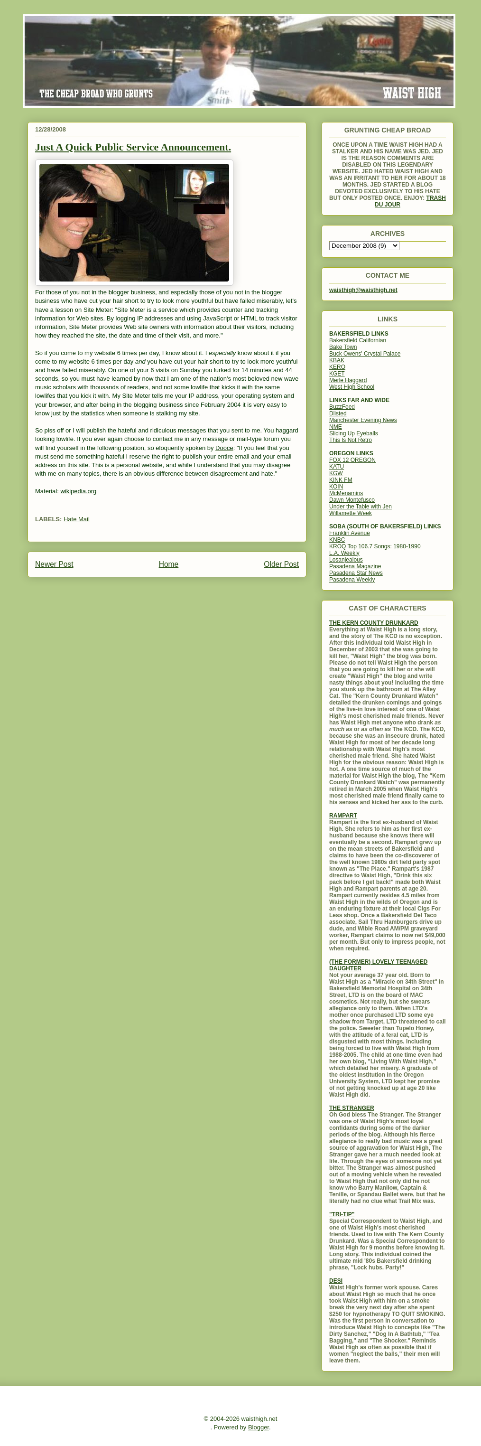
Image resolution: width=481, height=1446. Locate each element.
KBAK (336, 360)
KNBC (337, 539)
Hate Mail (77, 519)
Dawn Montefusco (352, 500)
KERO (337, 367)
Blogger (258, 1427)
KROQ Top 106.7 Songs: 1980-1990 (375, 546)
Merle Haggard (348, 380)
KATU (336, 466)
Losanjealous (346, 559)
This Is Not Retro (350, 440)
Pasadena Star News (356, 573)
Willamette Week (350, 513)
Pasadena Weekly (352, 579)
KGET (337, 373)
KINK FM (340, 480)
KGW (336, 473)
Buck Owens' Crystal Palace (364, 353)
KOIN (336, 486)
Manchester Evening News (363, 420)
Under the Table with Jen (360, 506)
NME (335, 426)
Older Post (281, 564)
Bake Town (343, 347)
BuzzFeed (342, 407)
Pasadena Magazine (355, 566)
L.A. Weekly (344, 553)
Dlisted (338, 413)
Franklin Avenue (349, 533)
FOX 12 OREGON (352, 460)
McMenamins (346, 493)
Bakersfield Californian (357, 340)
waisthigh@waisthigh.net (363, 290)
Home (169, 564)
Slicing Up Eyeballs (353, 433)
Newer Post (54, 564)
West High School (351, 387)
